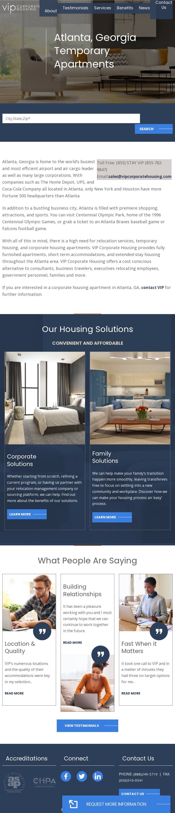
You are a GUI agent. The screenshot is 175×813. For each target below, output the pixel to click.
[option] (29, 629)
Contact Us (133, 783)
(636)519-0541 (131, 769)
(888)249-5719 (145, 763)
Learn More (20, 503)
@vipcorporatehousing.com (138, 159)
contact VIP (153, 277)
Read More (15, 682)
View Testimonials (82, 715)
